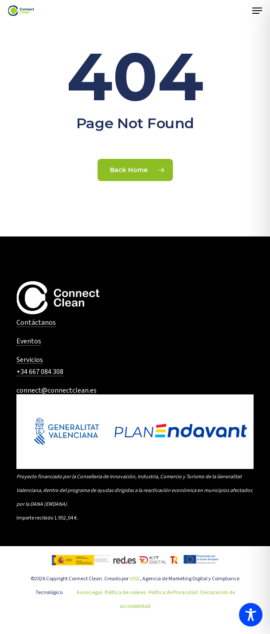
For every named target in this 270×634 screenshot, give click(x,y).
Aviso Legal (89, 592)
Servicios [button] (29, 360)
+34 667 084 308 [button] (39, 372)
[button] (257, 10)
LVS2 (134, 579)
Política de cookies (125, 592)
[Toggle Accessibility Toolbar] (250, 614)
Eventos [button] (28, 342)
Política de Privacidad (173, 592)
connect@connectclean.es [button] (56, 391)
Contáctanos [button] (36, 323)
